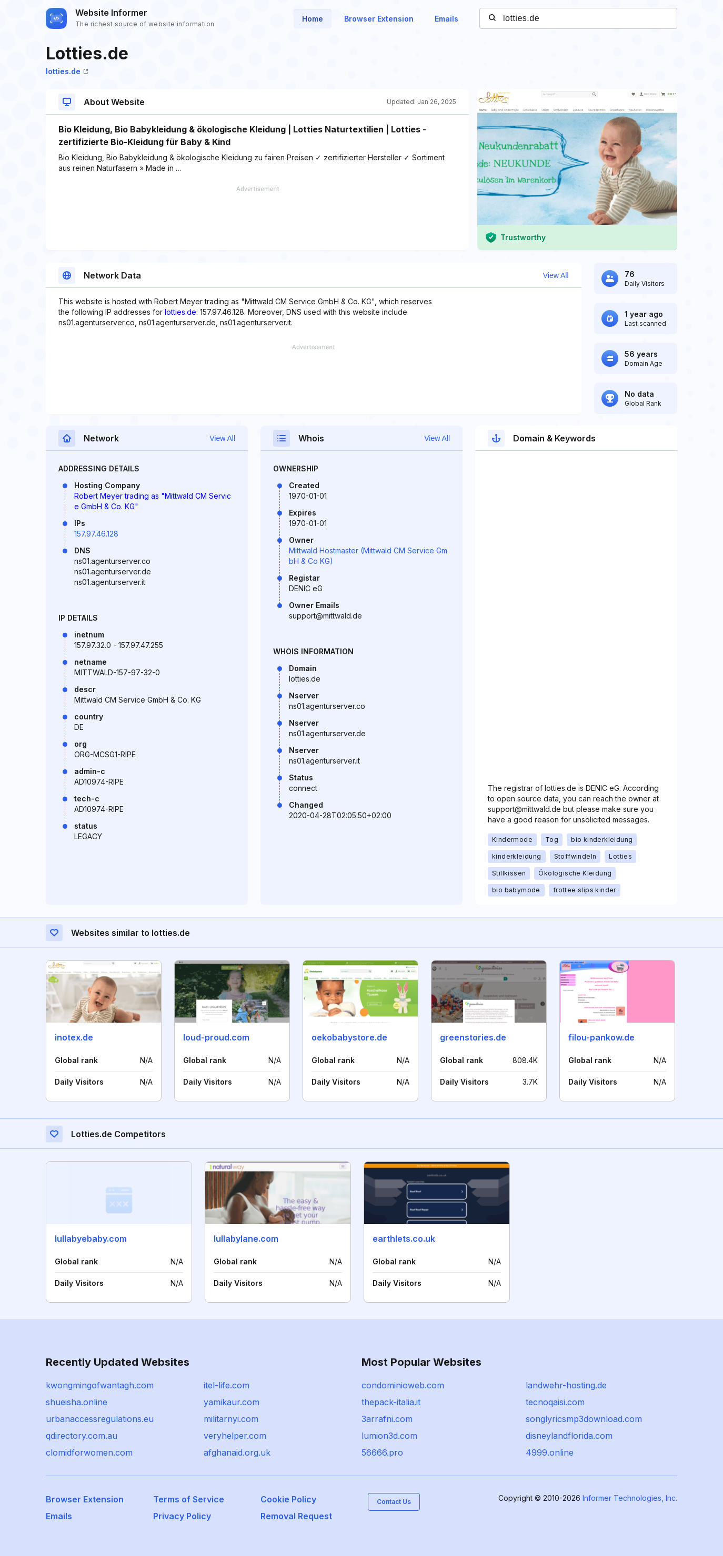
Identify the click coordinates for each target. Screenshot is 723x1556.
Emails (446, 18)
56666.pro (382, 1452)
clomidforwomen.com (89, 1452)
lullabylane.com (246, 1238)
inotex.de (74, 1037)
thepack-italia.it (390, 1402)
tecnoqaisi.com (555, 1402)
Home (312, 18)
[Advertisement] (257, 218)
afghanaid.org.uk (237, 1452)
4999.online (550, 1452)
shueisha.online (76, 1402)
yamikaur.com (231, 1402)
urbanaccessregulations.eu (100, 1419)
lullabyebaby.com (91, 1238)
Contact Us (394, 1502)
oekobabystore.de (349, 1037)
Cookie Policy (288, 1499)
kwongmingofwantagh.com (100, 1385)
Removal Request (296, 1516)
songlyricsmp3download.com (584, 1419)
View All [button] (556, 275)
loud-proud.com (216, 1037)
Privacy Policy (182, 1516)
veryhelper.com (235, 1435)
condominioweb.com (402, 1385)
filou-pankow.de (601, 1037)
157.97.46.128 (96, 533)
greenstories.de (473, 1037)
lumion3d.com (389, 1435)
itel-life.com (226, 1385)
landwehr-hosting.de (566, 1385)
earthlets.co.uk (404, 1238)
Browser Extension (379, 18)
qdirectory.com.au (81, 1435)
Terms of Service (188, 1499)
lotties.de (67, 71)
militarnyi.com (231, 1419)
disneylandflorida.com (569, 1435)
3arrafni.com (387, 1419)
